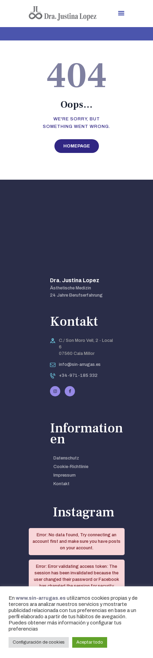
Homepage (76, 146)
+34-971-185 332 (78, 375)
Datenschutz (66, 458)
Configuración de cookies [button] (39, 642)
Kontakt (61, 483)
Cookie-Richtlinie (70, 466)
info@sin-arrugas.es (80, 364)
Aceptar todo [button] (89, 642)
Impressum (64, 475)
